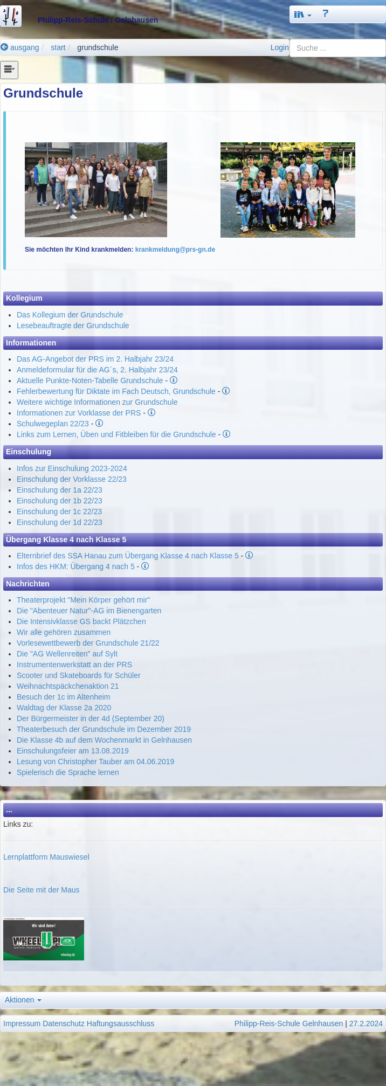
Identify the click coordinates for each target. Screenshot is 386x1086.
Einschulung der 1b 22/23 (59, 500)
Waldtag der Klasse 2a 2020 (64, 707)
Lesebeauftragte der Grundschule (73, 325)
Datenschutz (64, 1023)
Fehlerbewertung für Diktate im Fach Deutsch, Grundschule (116, 391)
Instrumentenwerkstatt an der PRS (74, 664)
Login (280, 47)
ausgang (20, 47)
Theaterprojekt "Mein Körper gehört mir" (83, 600)
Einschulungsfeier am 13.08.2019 (73, 750)
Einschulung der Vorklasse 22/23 (72, 479)
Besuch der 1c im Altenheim (64, 697)
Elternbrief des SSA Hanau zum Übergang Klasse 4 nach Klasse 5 (128, 555)
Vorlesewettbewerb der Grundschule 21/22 (88, 643)
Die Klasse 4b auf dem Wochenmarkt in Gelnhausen (104, 740)
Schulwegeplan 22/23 (53, 423)
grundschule (97, 47)
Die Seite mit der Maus (41, 890)
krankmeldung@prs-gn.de (175, 249)
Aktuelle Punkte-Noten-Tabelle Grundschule (90, 380)
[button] (303, 14)
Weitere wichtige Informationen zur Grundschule (97, 402)
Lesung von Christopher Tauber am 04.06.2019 (95, 761)
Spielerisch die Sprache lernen (68, 772)
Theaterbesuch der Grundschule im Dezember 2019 (104, 729)
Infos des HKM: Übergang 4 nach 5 (76, 566)
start (58, 47)
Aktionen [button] (23, 999)
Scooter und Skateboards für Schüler (79, 675)
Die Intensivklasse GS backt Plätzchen (81, 621)
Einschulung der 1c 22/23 (59, 511)
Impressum (21, 1023)
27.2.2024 (366, 1023)
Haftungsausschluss (120, 1023)
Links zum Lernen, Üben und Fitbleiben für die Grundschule (116, 434)
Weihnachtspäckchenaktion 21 (68, 686)
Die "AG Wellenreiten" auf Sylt (67, 653)
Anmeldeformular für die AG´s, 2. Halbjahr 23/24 (97, 369)
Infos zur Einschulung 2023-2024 (72, 468)
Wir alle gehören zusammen (64, 632)
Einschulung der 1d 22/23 (59, 522)
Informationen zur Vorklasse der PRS (79, 413)
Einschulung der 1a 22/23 (59, 490)
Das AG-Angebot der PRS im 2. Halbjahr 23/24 (95, 359)
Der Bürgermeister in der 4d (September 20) (90, 718)
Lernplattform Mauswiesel (46, 857)
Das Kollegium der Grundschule (70, 314)
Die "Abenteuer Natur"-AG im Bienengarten (89, 610)
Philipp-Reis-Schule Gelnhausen (289, 1023)
